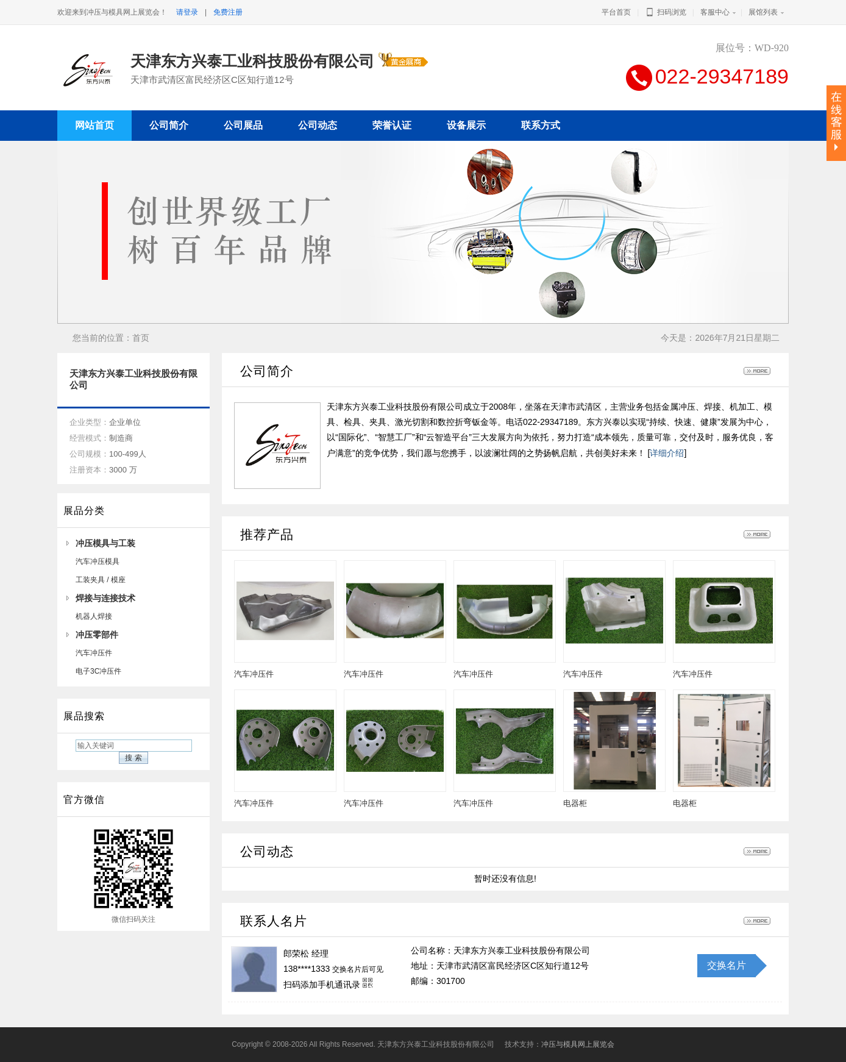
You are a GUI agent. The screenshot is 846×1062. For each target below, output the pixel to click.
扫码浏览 (665, 12)
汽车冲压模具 (97, 561)
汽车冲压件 (94, 653)
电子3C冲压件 (98, 671)
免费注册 (228, 12)
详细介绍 (667, 453)
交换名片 (726, 965)
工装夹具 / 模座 (101, 580)
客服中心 (715, 12)
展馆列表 (763, 12)
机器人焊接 (94, 616)
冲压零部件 (97, 635)
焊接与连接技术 (105, 598)
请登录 (187, 12)
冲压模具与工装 (105, 543)
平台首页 (616, 12)
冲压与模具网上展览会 (577, 1044)
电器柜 (575, 803)
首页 (140, 338)
